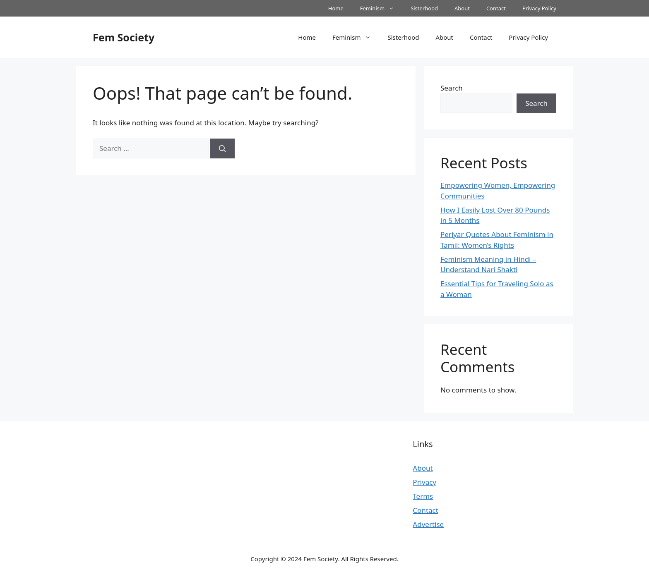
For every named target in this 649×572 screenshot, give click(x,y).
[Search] (222, 148)
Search (451, 88)
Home (336, 8)
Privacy (424, 482)
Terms (423, 496)
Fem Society (123, 37)
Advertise (428, 524)
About (462, 8)
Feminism (381, 8)
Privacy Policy (539, 8)
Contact (496, 8)
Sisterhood (424, 8)
